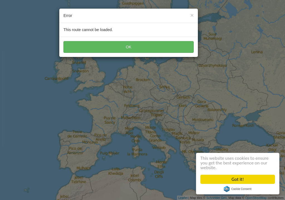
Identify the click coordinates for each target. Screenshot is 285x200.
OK (128, 47)
